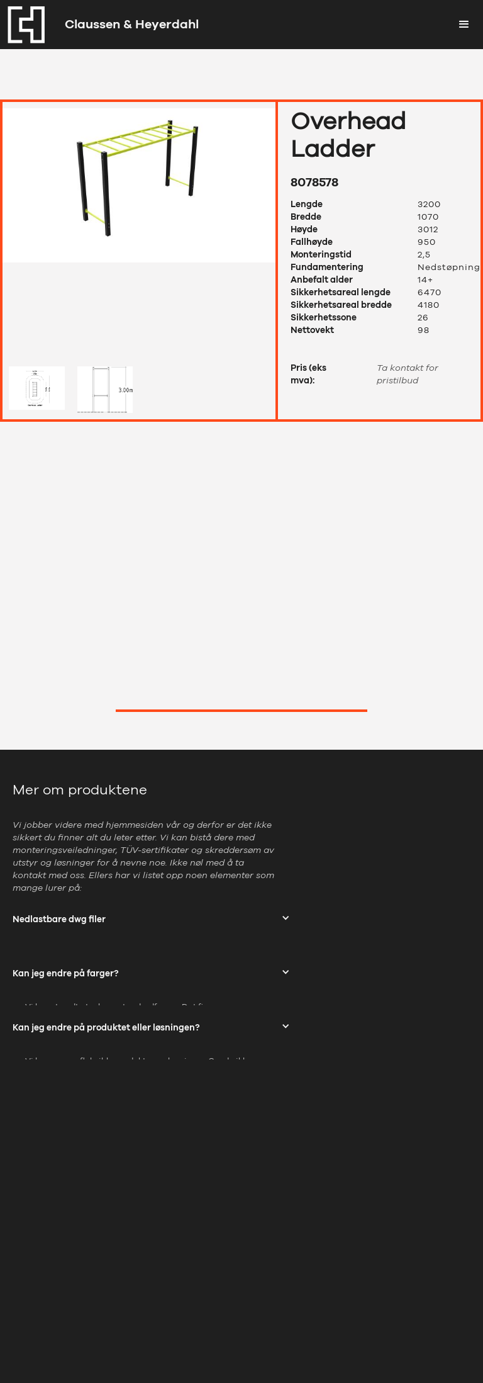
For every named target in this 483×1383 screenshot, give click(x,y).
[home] (99, 24)
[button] (464, 24)
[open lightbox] (139, 231)
